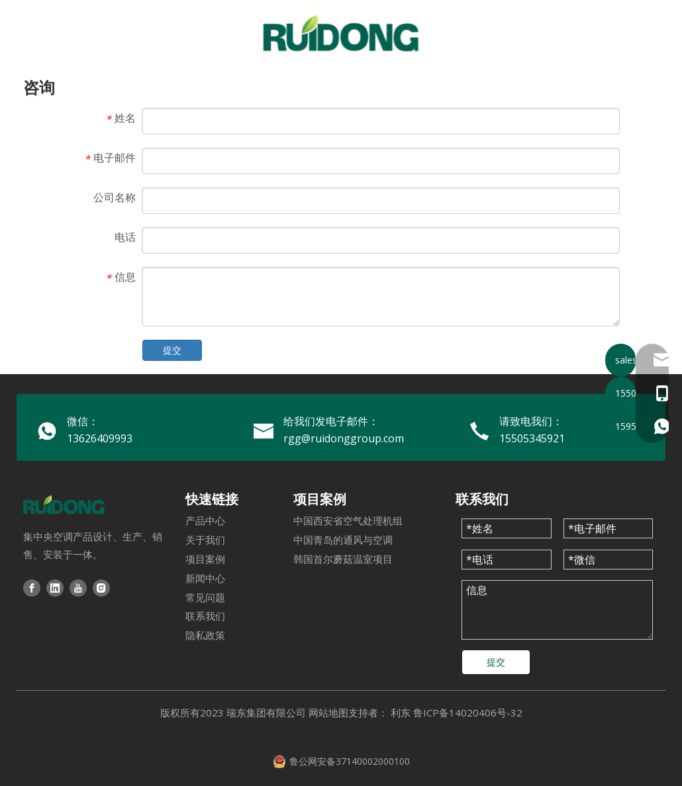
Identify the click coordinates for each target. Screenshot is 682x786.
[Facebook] (31, 587)
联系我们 (205, 615)
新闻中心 (205, 578)
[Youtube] (78, 587)
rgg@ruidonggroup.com (343, 438)
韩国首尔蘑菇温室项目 (343, 558)
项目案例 (205, 558)
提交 (172, 350)
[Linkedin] (55, 587)
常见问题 (205, 597)
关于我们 (205, 539)
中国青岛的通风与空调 (343, 539)
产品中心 (205, 520)
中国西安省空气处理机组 (348, 520)
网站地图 (328, 712)
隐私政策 (205, 635)
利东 (401, 712)
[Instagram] (101, 587)
